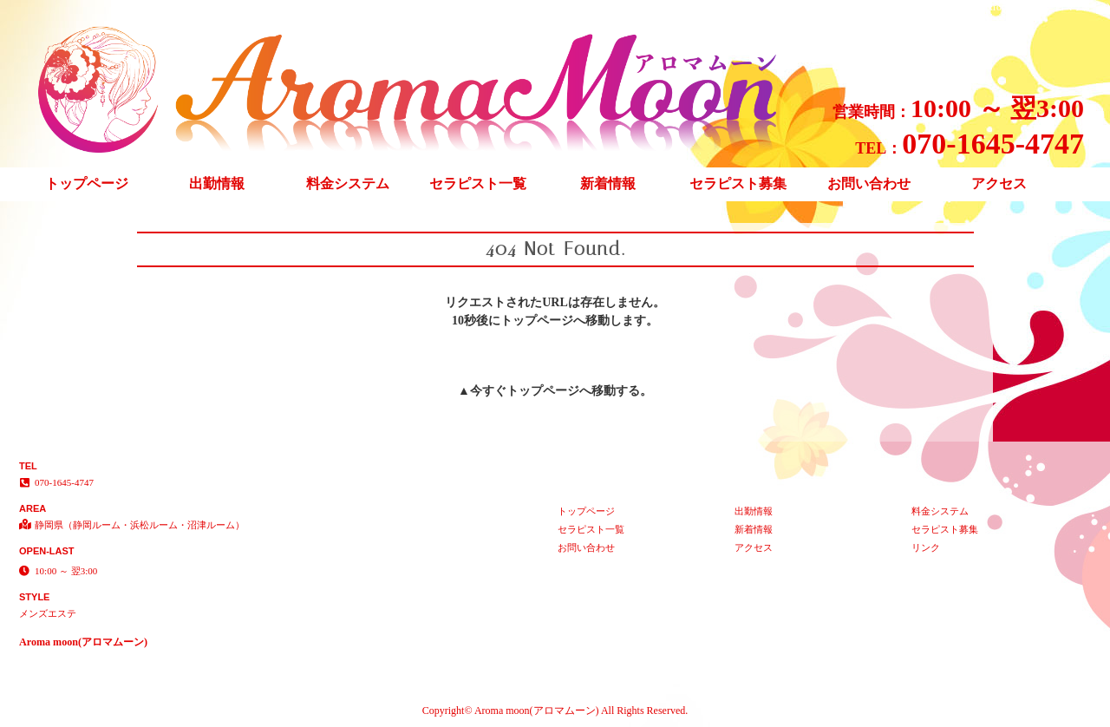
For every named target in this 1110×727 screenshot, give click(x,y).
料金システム (347, 183)
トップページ (86, 183)
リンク (925, 547)
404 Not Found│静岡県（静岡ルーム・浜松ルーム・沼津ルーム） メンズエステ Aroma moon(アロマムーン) (864, 7)
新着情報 (608, 183)
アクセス (999, 183)
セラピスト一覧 (477, 183)
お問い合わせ (869, 183)
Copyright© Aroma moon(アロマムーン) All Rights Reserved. (555, 710)
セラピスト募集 (738, 183)
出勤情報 (217, 183)
